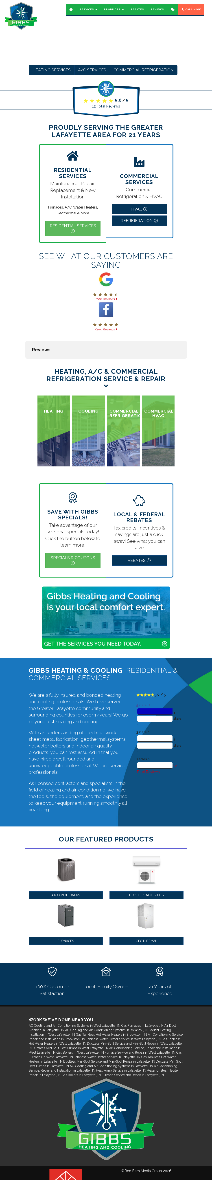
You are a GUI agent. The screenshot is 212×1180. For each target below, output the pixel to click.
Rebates (137, 12)
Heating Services (52, 70)
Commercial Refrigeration (144, 70)
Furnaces (66, 918)
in (75, 1003)
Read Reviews (106, 299)
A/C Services (92, 70)
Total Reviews (106, 106)
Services (88, 12)
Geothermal (146, 918)
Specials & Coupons (73, 538)
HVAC (139, 209)
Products (114, 12)
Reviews (157, 12)
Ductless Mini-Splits (146, 873)
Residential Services (73, 228)
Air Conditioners (65, 873)
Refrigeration (139, 220)
